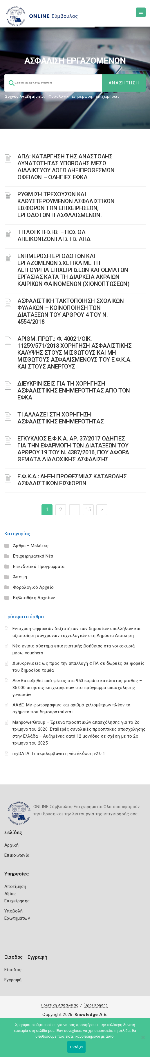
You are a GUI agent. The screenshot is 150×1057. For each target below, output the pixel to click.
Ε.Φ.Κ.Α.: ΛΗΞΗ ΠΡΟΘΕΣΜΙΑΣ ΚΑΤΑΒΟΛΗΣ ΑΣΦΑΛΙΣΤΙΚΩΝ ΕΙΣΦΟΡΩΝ (72, 480)
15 (88, 509)
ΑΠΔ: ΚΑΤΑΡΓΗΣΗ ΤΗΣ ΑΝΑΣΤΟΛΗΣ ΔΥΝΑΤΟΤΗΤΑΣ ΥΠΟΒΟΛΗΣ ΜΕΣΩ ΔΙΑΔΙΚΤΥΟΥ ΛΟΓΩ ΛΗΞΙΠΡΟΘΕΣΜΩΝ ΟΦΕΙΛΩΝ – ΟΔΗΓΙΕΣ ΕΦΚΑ (65, 167)
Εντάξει (76, 1047)
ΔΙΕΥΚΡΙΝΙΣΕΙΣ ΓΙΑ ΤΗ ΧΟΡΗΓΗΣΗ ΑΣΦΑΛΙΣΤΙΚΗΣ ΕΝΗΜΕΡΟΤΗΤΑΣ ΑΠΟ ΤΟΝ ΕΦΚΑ (73, 390)
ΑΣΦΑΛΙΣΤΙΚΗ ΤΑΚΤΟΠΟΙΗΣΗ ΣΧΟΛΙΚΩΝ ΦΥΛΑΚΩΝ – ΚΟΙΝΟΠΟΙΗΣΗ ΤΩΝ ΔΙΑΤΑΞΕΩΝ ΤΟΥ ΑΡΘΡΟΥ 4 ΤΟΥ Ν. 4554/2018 (70, 311)
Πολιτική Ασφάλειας (59, 1005)
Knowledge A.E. (91, 1014)
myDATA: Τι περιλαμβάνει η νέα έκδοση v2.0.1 (58, 753)
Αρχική (11, 845)
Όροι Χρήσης (96, 1005)
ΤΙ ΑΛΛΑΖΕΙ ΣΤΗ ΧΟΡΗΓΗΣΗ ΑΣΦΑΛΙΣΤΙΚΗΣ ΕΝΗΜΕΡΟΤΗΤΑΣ (60, 418)
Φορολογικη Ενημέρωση (70, 96)
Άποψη (20, 577)
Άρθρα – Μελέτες (31, 545)
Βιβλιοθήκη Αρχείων (34, 597)
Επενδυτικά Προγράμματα (39, 566)
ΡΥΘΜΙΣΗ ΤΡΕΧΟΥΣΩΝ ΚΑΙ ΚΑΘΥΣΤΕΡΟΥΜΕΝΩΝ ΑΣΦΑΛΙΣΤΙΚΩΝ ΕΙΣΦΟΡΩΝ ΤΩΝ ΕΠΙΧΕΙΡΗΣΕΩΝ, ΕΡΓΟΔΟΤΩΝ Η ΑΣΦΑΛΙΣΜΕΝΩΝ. (66, 205)
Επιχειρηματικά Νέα (33, 556)
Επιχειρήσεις (108, 96)
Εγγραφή (12, 979)
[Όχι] (143, 1040)
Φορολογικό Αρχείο (33, 587)
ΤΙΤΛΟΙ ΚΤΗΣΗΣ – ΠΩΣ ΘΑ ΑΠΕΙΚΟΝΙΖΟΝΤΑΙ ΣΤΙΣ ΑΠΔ (54, 236)
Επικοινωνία (16, 855)
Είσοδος (12, 969)
